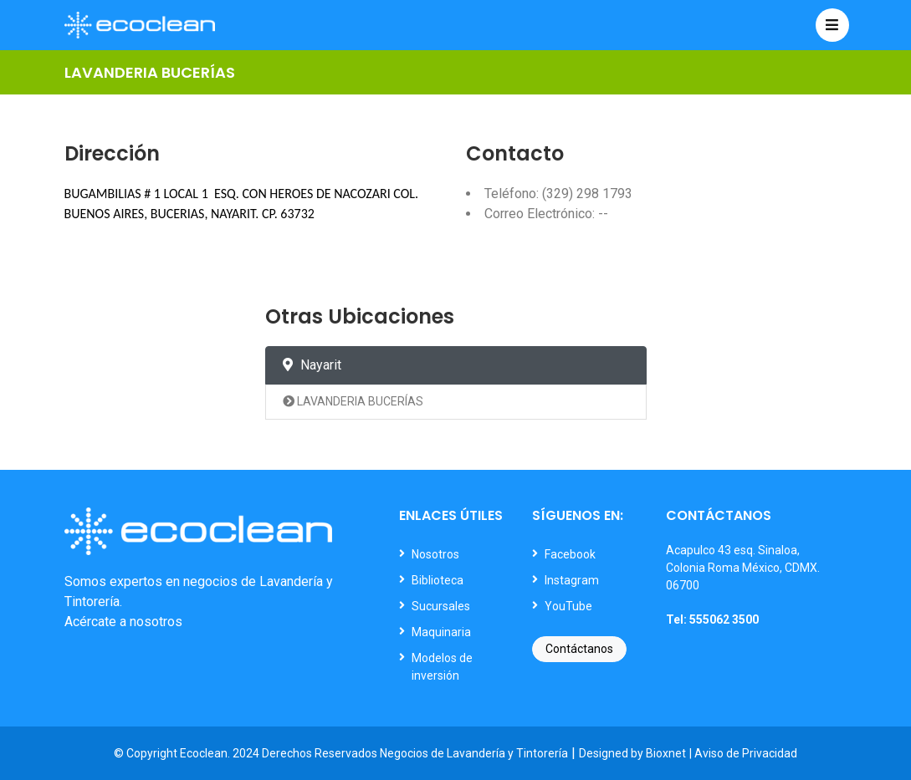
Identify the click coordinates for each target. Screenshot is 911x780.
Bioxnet (666, 753)
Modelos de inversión (442, 666)
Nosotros (435, 554)
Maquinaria (441, 632)
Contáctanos (579, 648)
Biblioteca (437, 580)
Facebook (570, 554)
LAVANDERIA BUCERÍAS (353, 401)
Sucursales (441, 606)
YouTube (568, 606)
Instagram (572, 580)
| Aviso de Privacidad (743, 753)
